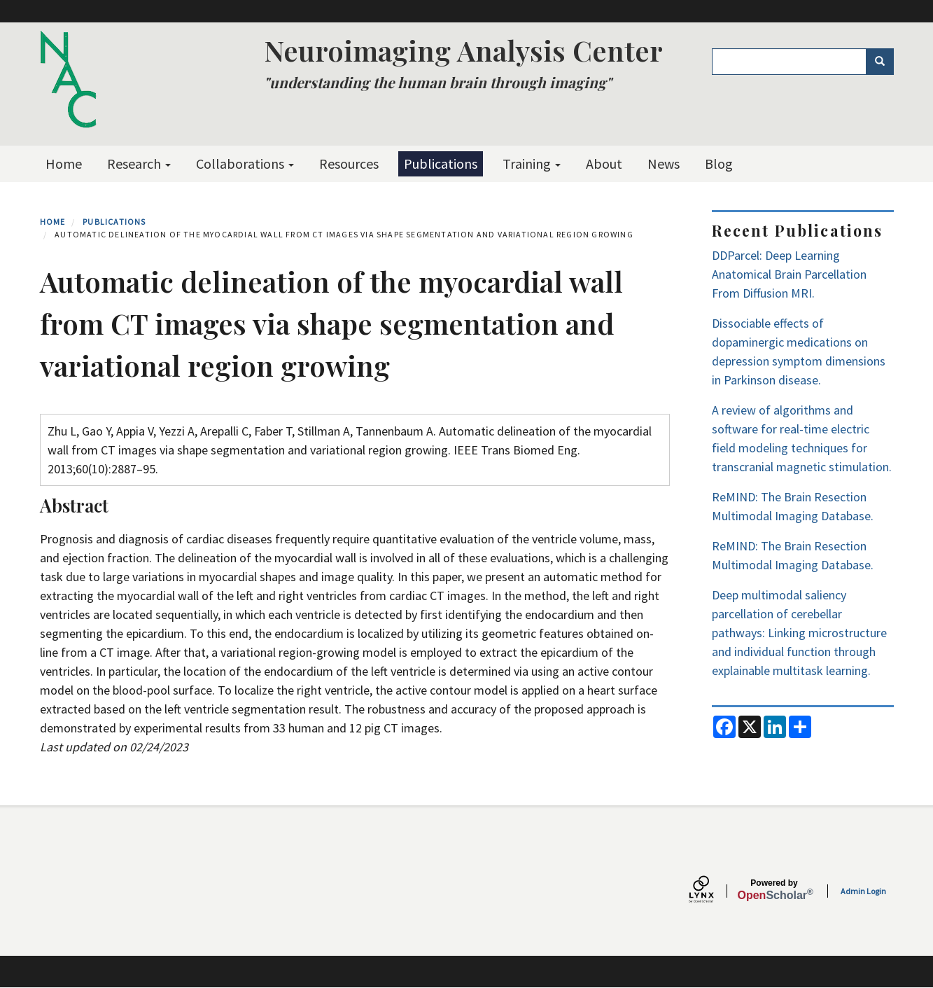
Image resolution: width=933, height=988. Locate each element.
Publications (440, 163)
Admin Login (863, 891)
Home (63, 163)
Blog (719, 163)
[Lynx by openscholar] (713, 891)
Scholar (774, 890)
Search (884, 61)
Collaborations (245, 163)
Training (532, 163)
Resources (349, 163)
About (604, 163)
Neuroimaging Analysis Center (463, 50)
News (663, 163)
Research (139, 163)
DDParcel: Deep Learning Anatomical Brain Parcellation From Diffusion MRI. (789, 274)
